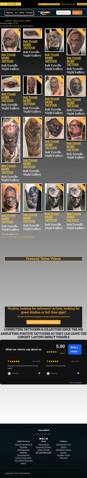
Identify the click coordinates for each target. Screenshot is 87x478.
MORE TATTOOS (7, 59)
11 (16, 26)
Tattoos (9, 12)
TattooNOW (43, 444)
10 (14, 26)
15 (25, 26)
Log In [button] (77, 12)
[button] (63, 12)
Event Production (23, 458)
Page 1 (28, 21)
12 (18, 26)
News (21, 12)
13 (21, 26)
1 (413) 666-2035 (43, 452)
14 (23, 26)
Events (29, 12)
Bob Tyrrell (18, 21)
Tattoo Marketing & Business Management (23, 447)
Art (16, 12)
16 (27, 26)
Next (31, 26)
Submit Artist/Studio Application (43, 322)
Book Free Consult (71, 4)
